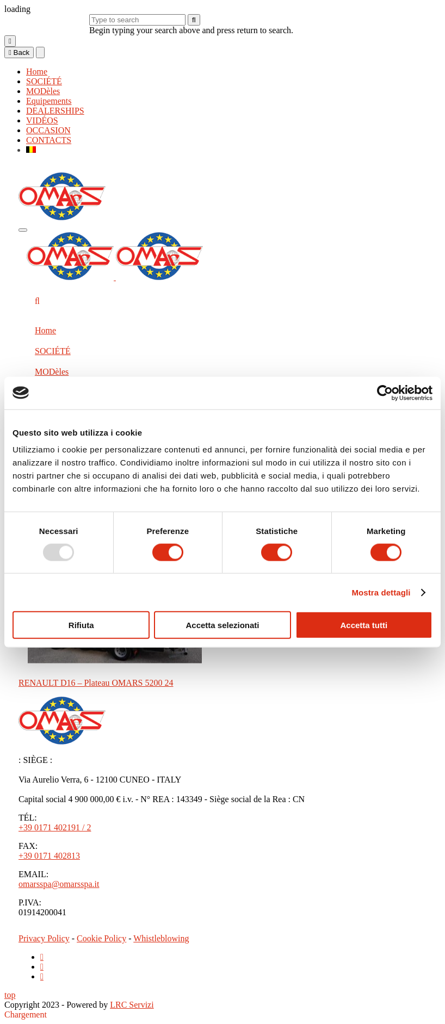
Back (19, 52)
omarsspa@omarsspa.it (58, 884)
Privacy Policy (44, 938)
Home (36, 71)
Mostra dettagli (380, 592)
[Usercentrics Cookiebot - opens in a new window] (384, 392)
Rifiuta (81, 625)
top (9, 995)
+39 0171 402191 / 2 (54, 827)
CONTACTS (48, 140)
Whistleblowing (161, 938)
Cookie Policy (101, 938)
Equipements (49, 100)
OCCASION (48, 130)
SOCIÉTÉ (44, 81)
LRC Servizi (131, 1004)
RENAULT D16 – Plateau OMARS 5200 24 (95, 682)
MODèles (43, 91)
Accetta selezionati (222, 625)
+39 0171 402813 (49, 855)
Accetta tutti (363, 625)
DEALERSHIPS (55, 110)
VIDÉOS (42, 120)
